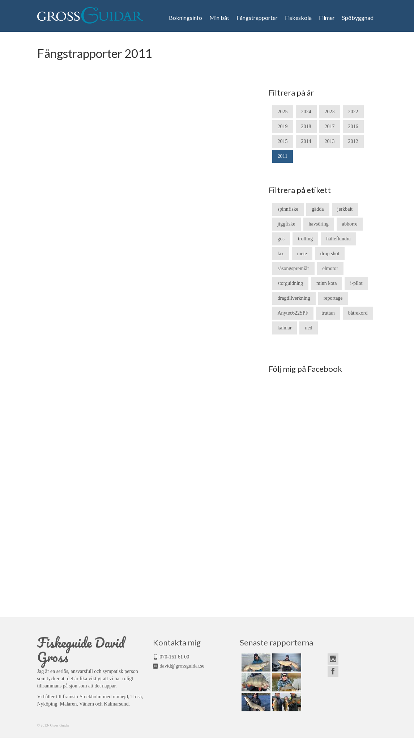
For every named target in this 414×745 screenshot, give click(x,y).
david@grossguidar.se (182, 666)
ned (308, 328)
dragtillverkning (294, 298)
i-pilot (356, 283)
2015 (283, 141)
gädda (318, 209)
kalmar (285, 328)
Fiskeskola (298, 17)
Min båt (219, 17)
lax (281, 253)
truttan (328, 313)
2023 (330, 111)
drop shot (330, 253)
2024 (306, 111)
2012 (353, 141)
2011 (282, 156)
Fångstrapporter (257, 17)
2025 (283, 111)
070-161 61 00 (174, 657)
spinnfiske (288, 209)
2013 (330, 141)
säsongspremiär (293, 268)
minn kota (326, 283)
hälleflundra (338, 238)
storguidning (290, 283)
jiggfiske (286, 224)
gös (281, 238)
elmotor (330, 268)
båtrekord (358, 313)
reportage (333, 298)
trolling (305, 238)
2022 (353, 111)
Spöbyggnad (358, 17)
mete (302, 253)
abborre (350, 224)
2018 (306, 126)
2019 (283, 126)
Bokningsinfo (185, 17)
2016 (353, 126)
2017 (330, 126)
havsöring (319, 224)
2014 (306, 141)
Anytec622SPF (293, 313)
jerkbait (345, 209)
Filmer (327, 17)
